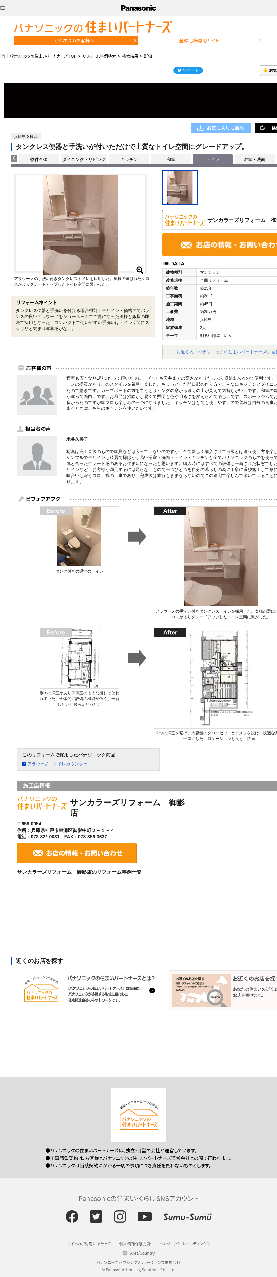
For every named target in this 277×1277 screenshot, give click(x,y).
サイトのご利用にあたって (89, 1243)
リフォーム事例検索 (99, 55)
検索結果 (130, 55)
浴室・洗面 (254, 159)
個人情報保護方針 (135, 1243)
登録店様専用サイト (199, 40)
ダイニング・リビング (84, 159)
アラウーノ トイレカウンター (57, 763)
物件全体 (38, 159)
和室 (171, 159)
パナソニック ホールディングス (184, 1243)
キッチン (129, 159)
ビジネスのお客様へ (74, 40)
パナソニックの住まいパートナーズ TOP (42, 55)
